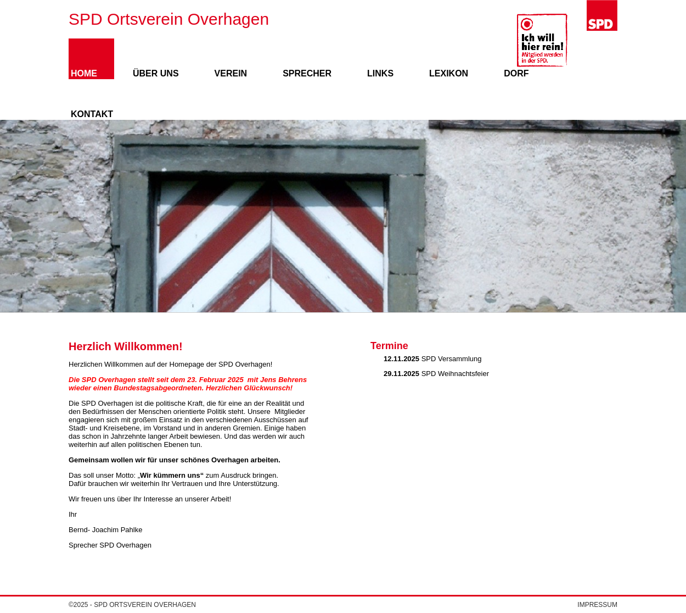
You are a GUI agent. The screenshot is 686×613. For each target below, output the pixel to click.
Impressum (597, 605)
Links (380, 73)
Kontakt (92, 114)
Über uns (156, 73)
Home (84, 73)
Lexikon (448, 73)
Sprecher (307, 73)
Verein (231, 73)
